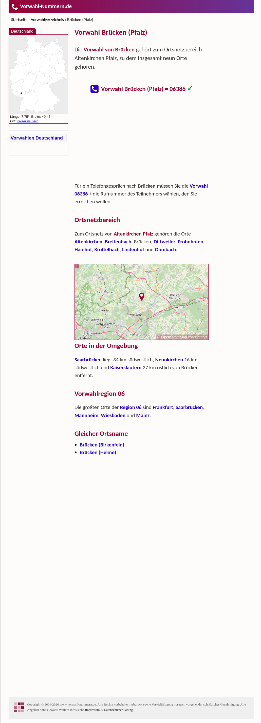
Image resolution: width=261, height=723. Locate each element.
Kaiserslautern (125, 367)
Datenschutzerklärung (118, 710)
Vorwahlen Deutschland (37, 137)
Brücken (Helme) (98, 452)
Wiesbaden (113, 415)
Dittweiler (164, 241)
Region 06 (131, 407)
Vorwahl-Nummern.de (41, 6)
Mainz (143, 415)
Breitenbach (118, 241)
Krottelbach (107, 249)
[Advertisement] (141, 140)
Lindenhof (133, 249)
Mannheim (86, 415)
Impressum (92, 710)
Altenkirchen (88, 241)
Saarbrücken (88, 359)
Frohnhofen (190, 241)
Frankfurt (163, 407)
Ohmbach (165, 249)
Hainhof (83, 249)
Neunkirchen (169, 359)
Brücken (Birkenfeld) (102, 444)
